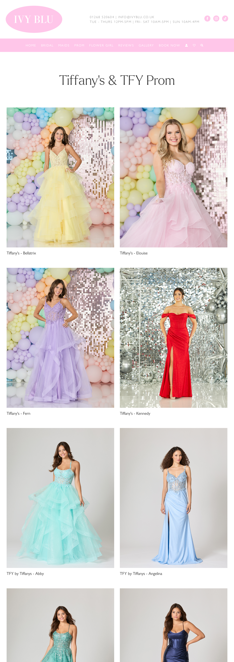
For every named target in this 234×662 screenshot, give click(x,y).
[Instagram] (216, 18)
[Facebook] (207, 18)
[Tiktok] (225, 18)
